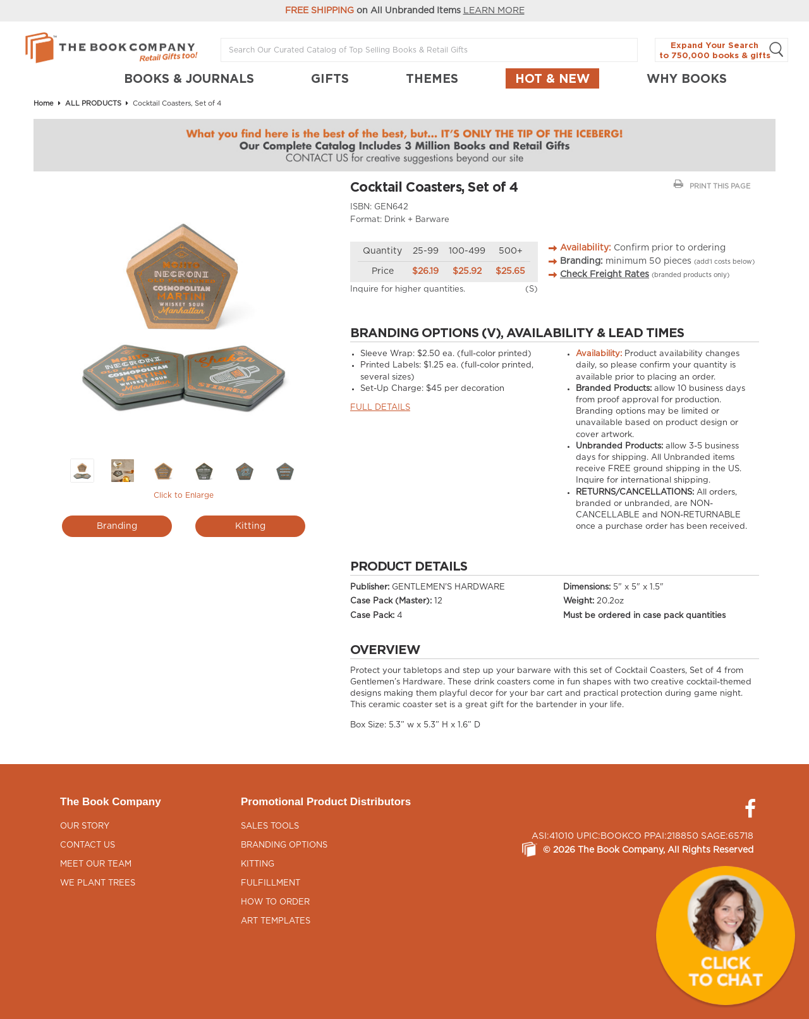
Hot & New (552, 78)
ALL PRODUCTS (93, 103)
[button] (725, 935)
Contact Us (87, 845)
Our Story (84, 826)
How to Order (275, 902)
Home (43, 103)
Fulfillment (270, 883)
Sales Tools (270, 826)
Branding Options (284, 845)
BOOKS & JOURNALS (189, 78)
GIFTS (330, 78)
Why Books (687, 78)
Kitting (250, 526)
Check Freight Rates (604, 274)
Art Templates (275, 921)
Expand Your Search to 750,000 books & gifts (721, 50)
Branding (117, 526)
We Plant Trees (97, 883)
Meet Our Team (95, 864)
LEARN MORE (494, 10)
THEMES (432, 78)
